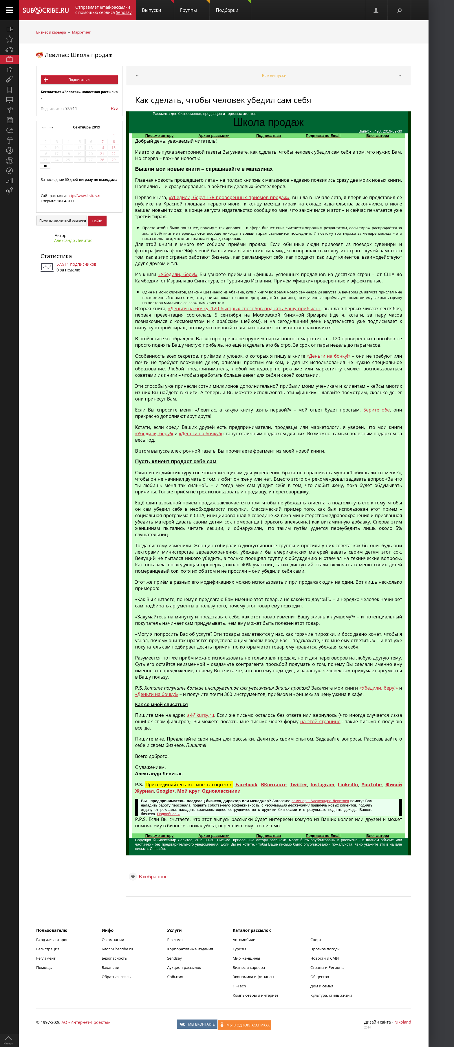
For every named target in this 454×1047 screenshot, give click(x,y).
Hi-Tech (239, 986)
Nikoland (402, 1022)
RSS (114, 108)
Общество (319, 976)
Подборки (233, 6)
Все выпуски (274, 75)
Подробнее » (168, 814)
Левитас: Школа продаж (79, 55)
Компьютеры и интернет (256, 995)
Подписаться (79, 79)
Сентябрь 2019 (87, 127)
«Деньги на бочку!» (328, 356)
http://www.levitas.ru (84, 195)
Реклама (174, 939)
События (175, 976)
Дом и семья (321, 986)
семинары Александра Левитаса (320, 801)
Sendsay (174, 958)
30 (45, 166)
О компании (113, 939)
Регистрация (47, 949)
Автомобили (244, 939)
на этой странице (320, 721)
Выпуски (158, 6)
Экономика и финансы (253, 976)
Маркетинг (81, 32)
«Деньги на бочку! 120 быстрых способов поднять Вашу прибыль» (244, 308)
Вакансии (110, 967)
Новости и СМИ (324, 958)
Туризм (239, 949)
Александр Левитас (73, 240)
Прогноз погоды (325, 949)
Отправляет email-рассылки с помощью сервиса (103, 9)
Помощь (44, 967)
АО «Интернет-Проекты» (85, 1022)
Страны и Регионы (327, 967)
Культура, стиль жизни (331, 995)
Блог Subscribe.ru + (119, 949)
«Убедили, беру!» (177, 274)
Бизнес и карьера (51, 32)
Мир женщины (246, 958)
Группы (195, 6)
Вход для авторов (52, 939)
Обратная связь (116, 976)
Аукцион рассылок (184, 967)
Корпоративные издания (190, 949)
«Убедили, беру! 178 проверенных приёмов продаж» (229, 197)
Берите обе (376, 410)
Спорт (315, 939)
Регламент (46, 958)
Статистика (56, 256)
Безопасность (114, 958)
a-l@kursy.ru (200, 715)
